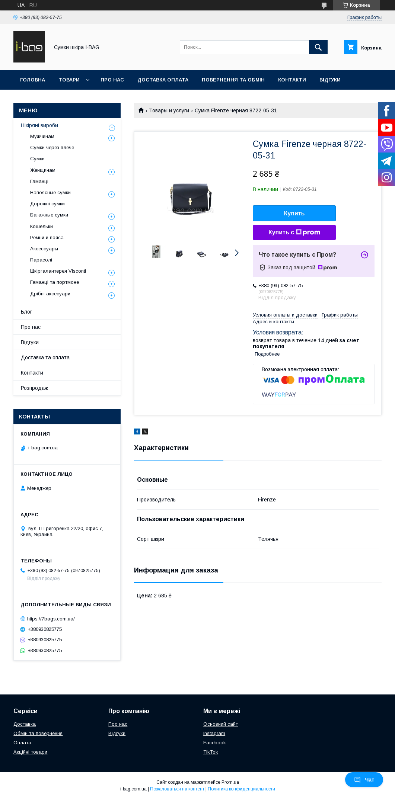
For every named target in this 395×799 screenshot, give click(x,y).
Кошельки (41, 226)
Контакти (292, 80)
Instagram (214, 733)
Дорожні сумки (47, 203)
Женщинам (42, 170)
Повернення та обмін (233, 80)
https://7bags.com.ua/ (51, 619)
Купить (294, 213)
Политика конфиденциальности (241, 789)
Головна (32, 80)
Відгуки (330, 80)
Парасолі (41, 260)
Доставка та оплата (45, 357)
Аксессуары (44, 248)
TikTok (210, 752)
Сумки (37, 158)
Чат (364, 779)
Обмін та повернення (38, 733)
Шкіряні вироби (39, 125)
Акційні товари (30, 752)
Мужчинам (42, 136)
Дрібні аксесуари (50, 293)
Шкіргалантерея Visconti (58, 271)
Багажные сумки (49, 215)
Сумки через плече (52, 147)
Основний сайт (220, 724)
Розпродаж (34, 388)
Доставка (24, 724)
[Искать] (318, 47)
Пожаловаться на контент (177, 789)
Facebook (214, 742)
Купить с (294, 232)
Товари (69, 80)
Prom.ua (230, 782)
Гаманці (39, 181)
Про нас (112, 80)
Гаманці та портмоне (54, 282)
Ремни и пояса (47, 237)
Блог (26, 312)
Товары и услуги (169, 110)
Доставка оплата (162, 80)
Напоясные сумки (50, 192)
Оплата (22, 742)
